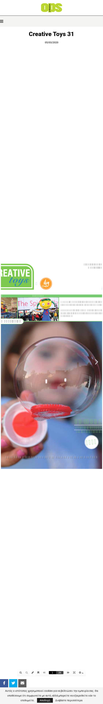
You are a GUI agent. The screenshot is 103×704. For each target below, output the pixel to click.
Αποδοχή (45, 700)
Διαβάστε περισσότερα (68, 700)
